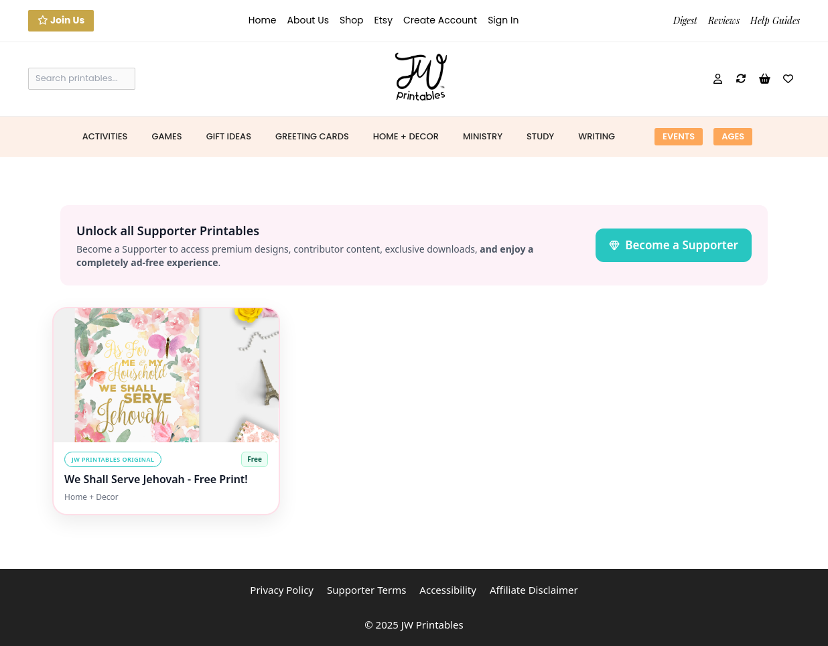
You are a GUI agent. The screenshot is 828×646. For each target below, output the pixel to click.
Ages (732, 136)
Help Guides (775, 20)
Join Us (61, 20)
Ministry (482, 136)
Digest (685, 20)
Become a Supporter (673, 245)
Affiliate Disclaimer (534, 589)
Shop (352, 20)
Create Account (440, 20)
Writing (596, 136)
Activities (105, 136)
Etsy (383, 20)
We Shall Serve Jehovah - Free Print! (156, 479)
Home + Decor (406, 136)
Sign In (503, 20)
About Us (308, 20)
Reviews (724, 20)
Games (166, 136)
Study (540, 136)
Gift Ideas (228, 136)
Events (679, 136)
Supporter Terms (366, 589)
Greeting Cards (312, 136)
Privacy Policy (282, 589)
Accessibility (447, 589)
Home (263, 20)
